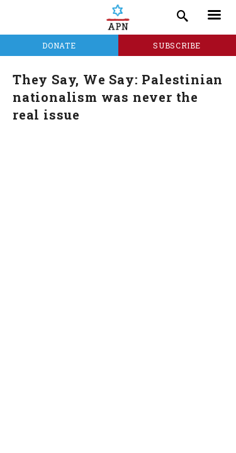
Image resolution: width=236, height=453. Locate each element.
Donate (59, 45)
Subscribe (177, 45)
